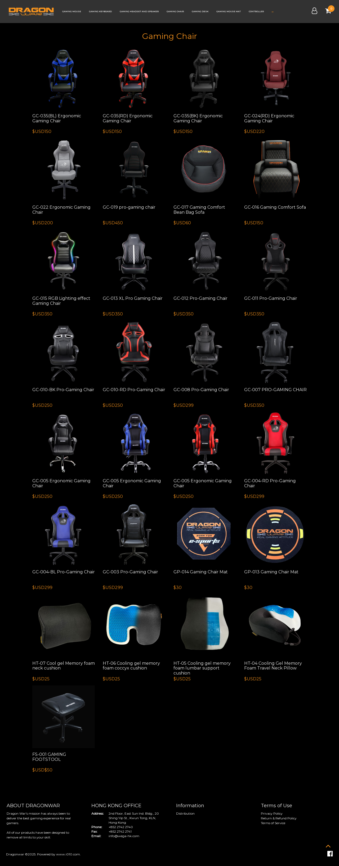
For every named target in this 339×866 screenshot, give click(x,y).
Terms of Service (273, 823)
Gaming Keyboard (100, 11)
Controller (256, 11)
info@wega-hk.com (124, 836)
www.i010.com (68, 854)
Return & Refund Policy (279, 818)
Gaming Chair (175, 11)
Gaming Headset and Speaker (139, 11)
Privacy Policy (272, 813)
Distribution (185, 813)
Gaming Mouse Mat (228, 11)
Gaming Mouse (71, 11)
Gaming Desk (200, 11)
